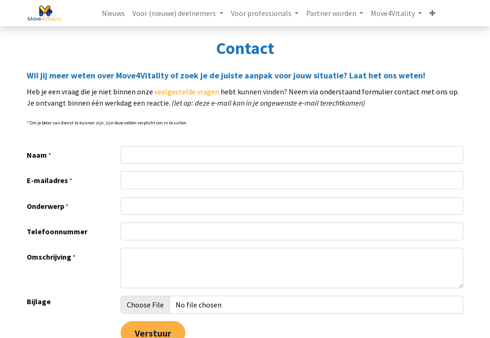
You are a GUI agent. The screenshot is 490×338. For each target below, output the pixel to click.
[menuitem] (113, 13)
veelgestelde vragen (186, 91)
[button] (432, 13)
